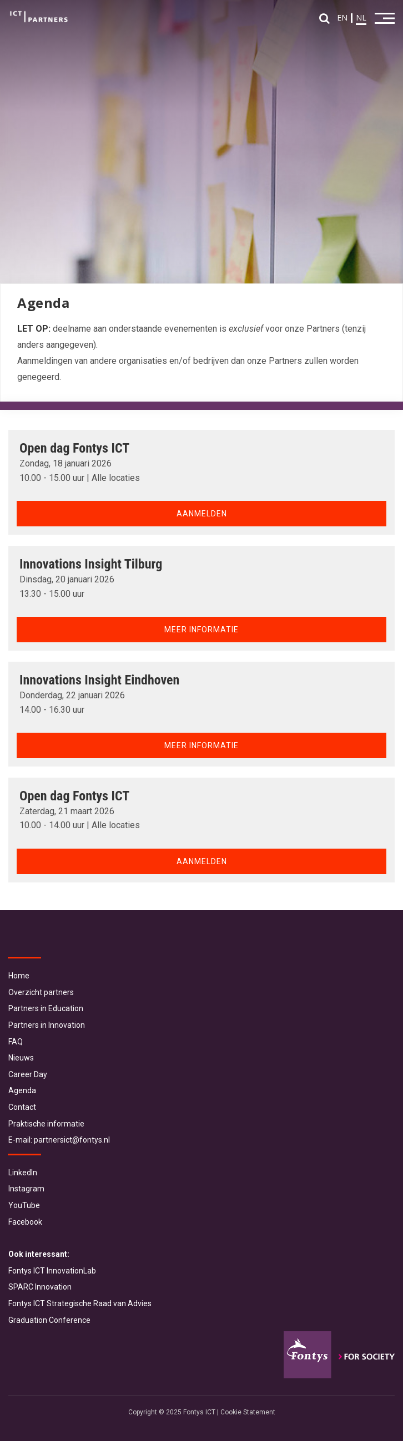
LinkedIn (22, 1172)
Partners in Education (45, 1008)
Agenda (22, 1090)
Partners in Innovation (46, 1025)
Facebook (25, 1221)
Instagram (26, 1188)
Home (18, 975)
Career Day (27, 1074)
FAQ (15, 1041)
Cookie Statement (247, 1412)
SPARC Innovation (40, 1286)
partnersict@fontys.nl (72, 1139)
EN (342, 17)
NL (361, 17)
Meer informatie (201, 629)
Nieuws (21, 1057)
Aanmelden (202, 513)
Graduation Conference (49, 1320)
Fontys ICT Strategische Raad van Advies (80, 1303)
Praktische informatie (46, 1123)
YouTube (24, 1205)
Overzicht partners (41, 992)
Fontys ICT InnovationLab (52, 1270)
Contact (22, 1107)
